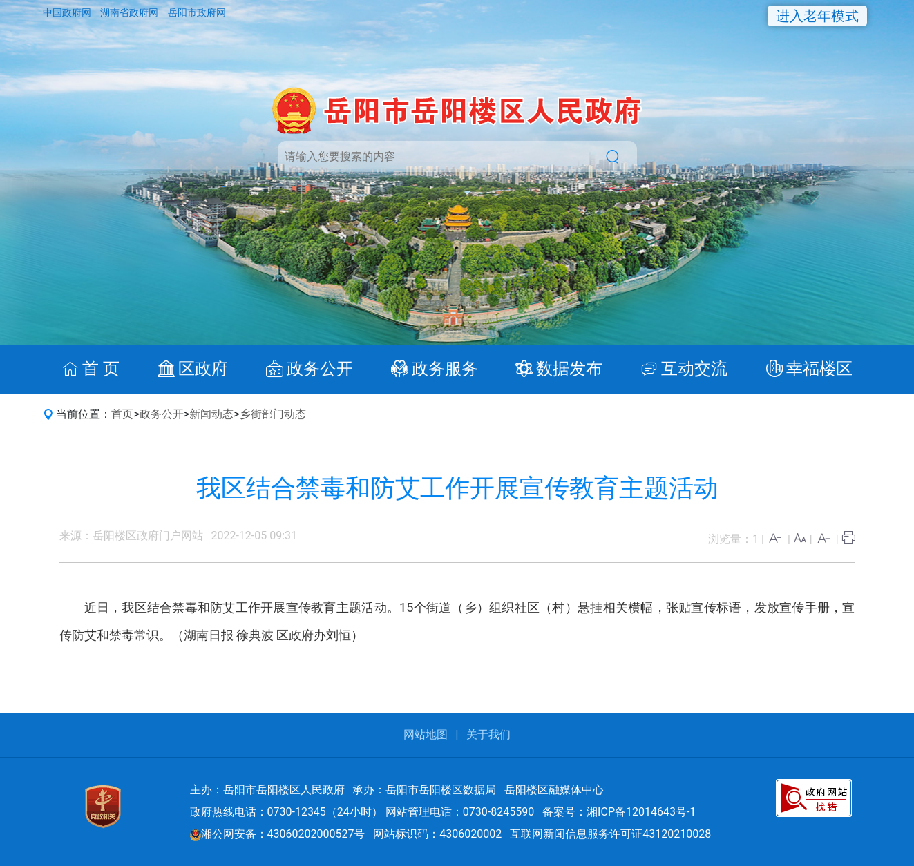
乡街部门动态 (273, 414)
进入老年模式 (817, 16)
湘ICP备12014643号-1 (641, 811)
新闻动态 (211, 414)
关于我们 (488, 734)
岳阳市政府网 (197, 12)
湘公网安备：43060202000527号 (277, 833)
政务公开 (162, 414)
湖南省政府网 (130, 12)
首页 (122, 414)
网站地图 (425, 734)
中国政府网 (68, 12)
